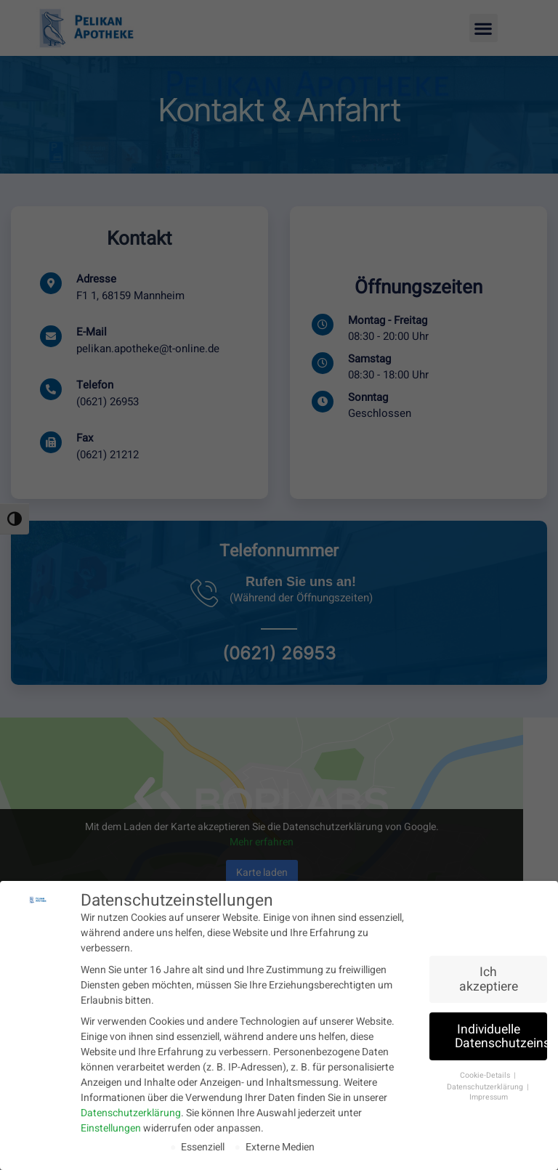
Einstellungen (111, 1127)
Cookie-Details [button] (486, 1074)
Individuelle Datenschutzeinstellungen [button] (501, 1036)
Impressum (488, 1096)
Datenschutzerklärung (131, 1112)
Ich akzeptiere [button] (488, 978)
